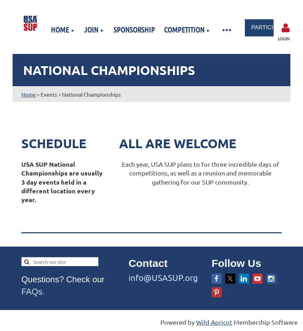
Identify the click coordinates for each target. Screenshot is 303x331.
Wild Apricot (214, 322)
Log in (286, 28)
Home (28, 94)
